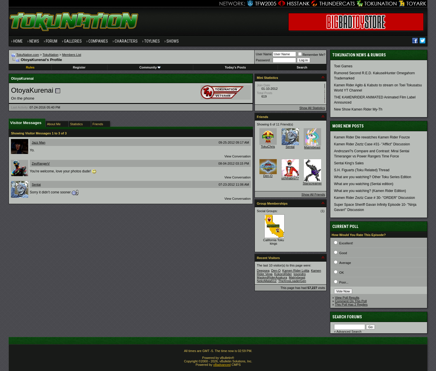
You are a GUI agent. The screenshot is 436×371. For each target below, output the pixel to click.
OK (341, 272)
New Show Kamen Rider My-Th (358, 109)
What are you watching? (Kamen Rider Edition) (370, 191)
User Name (264, 54)
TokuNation (50, 54)
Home (18, 41)
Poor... (343, 282)
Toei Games (343, 66)
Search (302, 67)
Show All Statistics (312, 108)
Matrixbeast (312, 147)
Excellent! (346, 243)
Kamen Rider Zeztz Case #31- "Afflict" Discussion (372, 144)
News (34, 41)
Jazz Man (38, 142)
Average (345, 263)
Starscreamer (312, 183)
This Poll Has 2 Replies (351, 304)
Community (150, 67)
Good (343, 253)
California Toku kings (273, 241)
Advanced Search (348, 331)
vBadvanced (222, 364)
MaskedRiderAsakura (272, 277)
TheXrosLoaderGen (292, 281)
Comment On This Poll (351, 301)
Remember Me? (311, 54)
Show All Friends (313, 194)
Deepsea (263, 270)
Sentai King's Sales (349, 163)
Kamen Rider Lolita (295, 270)
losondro (299, 274)
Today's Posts (235, 67)
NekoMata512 (267, 281)
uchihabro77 (290, 178)
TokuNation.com (27, 54)
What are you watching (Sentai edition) (363, 184)
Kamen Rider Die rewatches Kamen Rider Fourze (372, 137)
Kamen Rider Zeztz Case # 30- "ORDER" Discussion (374, 198)
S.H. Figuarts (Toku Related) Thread (362, 170)
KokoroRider (283, 274)
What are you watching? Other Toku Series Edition (372, 177)
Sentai (36, 184)
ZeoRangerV (41, 163)
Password (263, 60)
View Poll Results (347, 297)
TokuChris (268, 146)
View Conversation (237, 156)
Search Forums (347, 317)
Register (79, 67)
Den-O (267, 176)
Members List (71, 54)
